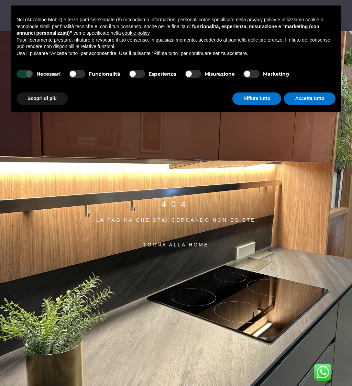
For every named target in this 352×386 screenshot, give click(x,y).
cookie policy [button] (135, 33)
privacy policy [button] (262, 19)
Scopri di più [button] (42, 98)
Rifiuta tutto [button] (257, 98)
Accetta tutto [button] (309, 98)
